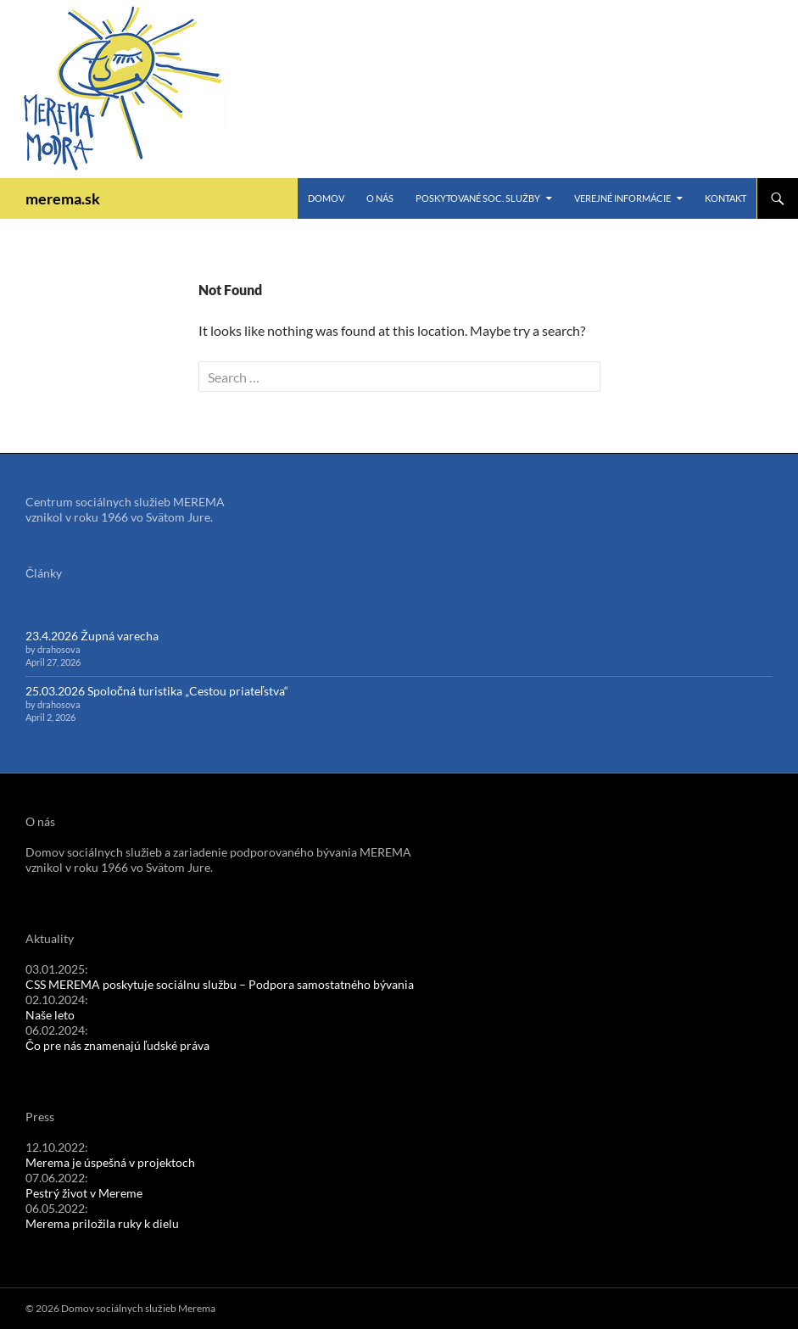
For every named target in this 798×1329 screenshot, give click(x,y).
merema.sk (62, 198)
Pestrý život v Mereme (83, 1193)
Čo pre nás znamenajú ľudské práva (117, 1045)
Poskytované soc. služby (478, 198)
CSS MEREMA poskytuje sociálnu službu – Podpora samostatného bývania (219, 984)
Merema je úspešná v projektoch (110, 1162)
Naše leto (50, 1015)
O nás (379, 198)
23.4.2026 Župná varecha (92, 635)
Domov (326, 198)
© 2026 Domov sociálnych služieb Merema (120, 1308)
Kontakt (725, 198)
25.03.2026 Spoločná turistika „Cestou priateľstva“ (156, 691)
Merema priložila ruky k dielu (102, 1223)
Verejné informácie (622, 198)
